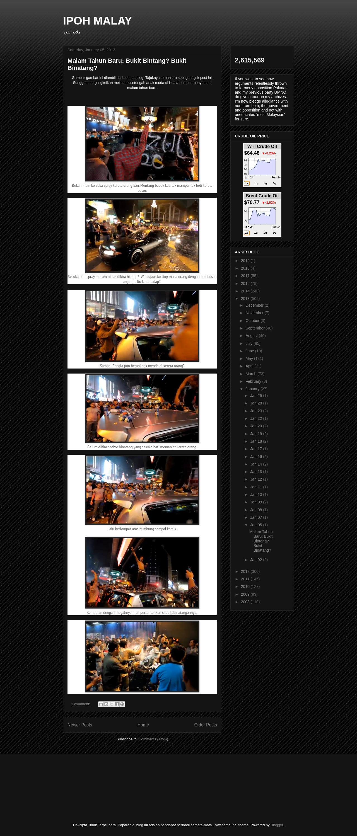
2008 (246, 602)
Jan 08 (256, 510)
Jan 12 (256, 479)
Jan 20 (256, 426)
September (255, 328)
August (252, 335)
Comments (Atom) (153, 739)
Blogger (277, 825)
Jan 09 (256, 502)
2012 (246, 571)
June (250, 351)
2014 (246, 291)
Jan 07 (256, 517)
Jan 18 (256, 441)
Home (143, 725)
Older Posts (205, 725)
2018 (246, 268)
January (252, 389)
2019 (246, 260)
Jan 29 (256, 395)
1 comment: (81, 704)
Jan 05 (256, 525)
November (254, 313)
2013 (246, 298)
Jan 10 (256, 494)
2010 (246, 586)
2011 (246, 579)
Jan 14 (256, 464)
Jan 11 (256, 487)
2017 (246, 275)
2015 (246, 283)
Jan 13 (256, 471)
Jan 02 (256, 560)
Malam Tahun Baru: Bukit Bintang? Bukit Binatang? (261, 541)
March (251, 374)
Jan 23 (256, 411)
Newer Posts (79, 725)
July (249, 343)
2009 (246, 594)
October (252, 320)
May (249, 358)
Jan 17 (256, 449)
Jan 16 (256, 456)
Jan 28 (256, 403)
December (254, 305)
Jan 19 (256, 434)
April (249, 366)
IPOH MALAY (97, 20)
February (253, 381)
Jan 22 (256, 418)
